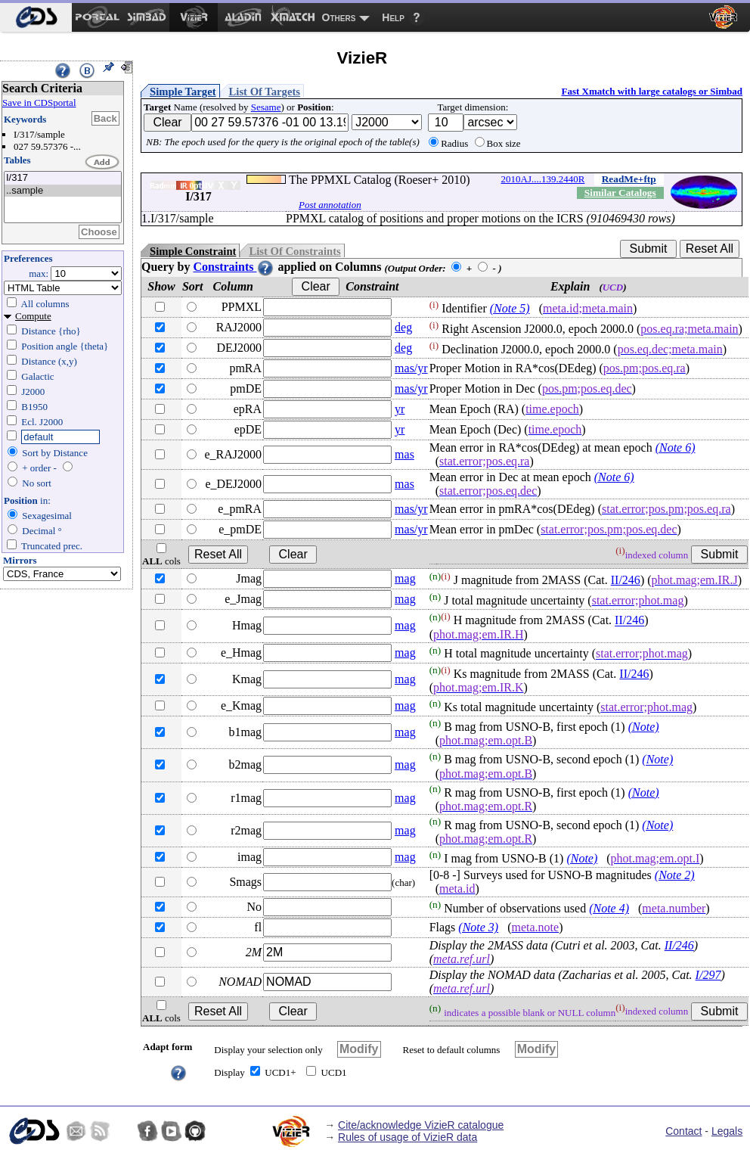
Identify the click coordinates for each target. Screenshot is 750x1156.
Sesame (266, 107)
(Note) (643, 726)
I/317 (63, 178)
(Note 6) (675, 447)
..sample (63, 191)
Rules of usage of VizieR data (407, 1137)
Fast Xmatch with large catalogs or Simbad (651, 91)
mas (404, 454)
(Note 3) (478, 927)
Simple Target (183, 91)
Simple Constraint (193, 251)
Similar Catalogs (620, 192)
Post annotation (330, 204)
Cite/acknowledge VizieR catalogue (421, 1125)
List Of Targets (264, 91)
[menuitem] (36, 17)
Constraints (233, 266)
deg (403, 327)
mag (405, 578)
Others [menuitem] (339, 17)
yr (399, 408)
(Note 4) (609, 908)
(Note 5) (510, 308)
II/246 (625, 579)
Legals (726, 1131)
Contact (683, 1131)
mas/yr (411, 368)
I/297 (708, 974)
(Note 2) (675, 875)
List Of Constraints (294, 251)
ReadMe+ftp (629, 179)
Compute (33, 316)
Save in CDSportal (39, 102)
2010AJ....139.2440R (543, 179)
